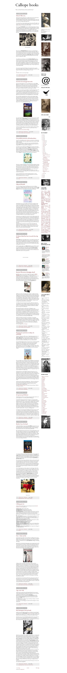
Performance (45, 224)
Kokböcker (47, 216)
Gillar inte (26, 498)
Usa (43, 231)
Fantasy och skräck (45, 206)
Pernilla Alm (43, 409)
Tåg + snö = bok (20, 590)
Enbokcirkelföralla (44, 391)
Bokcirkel (46, 195)
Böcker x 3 (43, 386)
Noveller (44, 222)
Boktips (42, 198)
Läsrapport (42, 220)
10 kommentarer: (25, 417)
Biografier (46, 193)
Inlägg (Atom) (22, 669)
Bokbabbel (43, 380)
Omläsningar (42, 223)
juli (43, 146)
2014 (42, 134)
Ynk (41, 232)
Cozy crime (45, 199)
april (43, 150)
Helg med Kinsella (20, 184)
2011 (42, 138)
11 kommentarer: (25, 497)
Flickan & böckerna (44, 395)
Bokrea (49, 197)
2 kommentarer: (25, 388)
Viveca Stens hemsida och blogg (24, 129)
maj (43, 149)
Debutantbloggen (44, 388)
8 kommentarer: (25, 177)
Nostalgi (42, 222)
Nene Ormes (43, 406)
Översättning (30, 498)
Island (43, 215)
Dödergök (25, 323)
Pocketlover (43, 410)
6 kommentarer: (25, 265)
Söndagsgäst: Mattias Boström (47, 273)
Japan (46, 215)
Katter (19, 178)
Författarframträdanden (44, 208)
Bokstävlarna (43, 385)
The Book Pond (44, 413)
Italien (44, 215)
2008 (42, 176)
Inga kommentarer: (25, 131)
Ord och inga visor (44, 408)
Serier (45, 228)
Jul (47, 215)
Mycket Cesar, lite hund (22, 424)
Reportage (42, 226)
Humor (47, 211)
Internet (42, 213)
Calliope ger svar (20, 504)
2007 (42, 177)
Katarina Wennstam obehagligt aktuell (25, 272)
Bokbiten (43, 381)
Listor (49, 217)
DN (16, 72)
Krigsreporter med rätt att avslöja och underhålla (46, 164)
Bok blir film (19, 266)
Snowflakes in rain (44, 411)
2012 (42, 137)
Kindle (42, 216)
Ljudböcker (42, 219)
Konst (49, 216)
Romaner (28, 230)
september (44, 144)
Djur (46, 200)
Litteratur (24, 327)
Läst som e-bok (47, 220)
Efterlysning (42, 201)
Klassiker (44, 216)
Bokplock (19, 530)
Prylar (42, 225)
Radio (44, 225)
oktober (44, 143)
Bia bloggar (43, 379)
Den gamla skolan (29, 613)
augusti (44, 145)
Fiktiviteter (43, 394)
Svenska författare (28, 327)
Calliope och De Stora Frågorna (46, 254)
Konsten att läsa (43, 217)
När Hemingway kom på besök (23, 610)
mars (43, 151)
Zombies (43, 232)
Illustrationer (48, 212)
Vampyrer (46, 231)
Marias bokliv (43, 405)
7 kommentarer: (25, 603)
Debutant (44, 199)
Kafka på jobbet (44, 402)
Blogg (49, 193)
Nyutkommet (48, 222)
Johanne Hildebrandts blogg (21, 385)
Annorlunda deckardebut (47, 266)
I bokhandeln (43, 212)
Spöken (30, 230)
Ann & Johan (43, 378)
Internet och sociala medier (24, 418)
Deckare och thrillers (24, 266)
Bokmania (43, 383)
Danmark (49, 199)
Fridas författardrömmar (45, 397)
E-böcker (49, 200)
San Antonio (42, 227)
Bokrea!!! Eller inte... (21, 15)
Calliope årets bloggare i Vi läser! (47, 248)
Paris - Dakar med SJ (21, 536)
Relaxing (26, 230)
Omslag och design (45, 224)
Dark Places (43, 387)
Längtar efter (48, 219)
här (23, 173)
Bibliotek (42, 193)
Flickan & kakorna (44, 396)
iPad (41, 215)
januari (44, 173)
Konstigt (47, 217)
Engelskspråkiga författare (21, 230)
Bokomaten (43, 384)
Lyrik (45, 219)
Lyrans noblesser (44, 404)
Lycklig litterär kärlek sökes (47, 259)
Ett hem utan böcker (44, 393)
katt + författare (27, 140)
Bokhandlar (48, 195)
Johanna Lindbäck (44, 401)
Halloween (44, 211)
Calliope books (27, 5)
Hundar (28, 498)
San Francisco (46, 227)
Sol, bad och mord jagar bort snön (24, 81)
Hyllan (43, 399)
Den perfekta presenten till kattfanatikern (26, 138)
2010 (42, 139)
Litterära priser (48, 218)
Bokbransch (19, 418)
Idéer (46, 212)
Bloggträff (42, 194)
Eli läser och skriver (44, 389)
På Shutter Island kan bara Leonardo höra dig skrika (46, 160)
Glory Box (43, 398)
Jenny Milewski (44, 400)
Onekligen (43, 407)
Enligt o (43, 392)
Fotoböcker (48, 207)
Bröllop (46, 198)
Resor (45, 226)
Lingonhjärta (43, 403)
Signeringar (49, 228)
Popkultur (49, 224)
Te (49, 230)
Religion (49, 225)
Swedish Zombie (44, 412)
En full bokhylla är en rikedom (46, 390)
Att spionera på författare (22, 395)
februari (44, 152)
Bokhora (43, 382)
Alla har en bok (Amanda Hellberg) (45, 377)
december (44, 140)
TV (47, 231)
